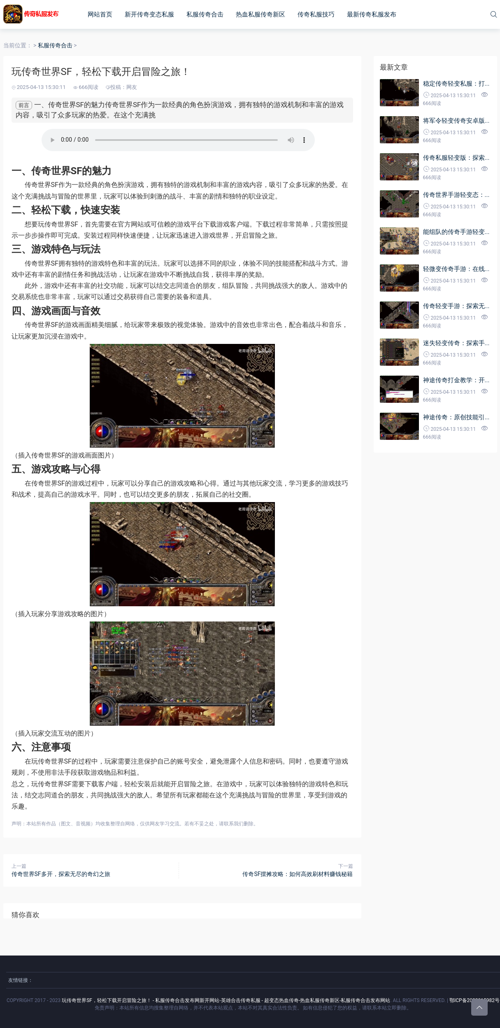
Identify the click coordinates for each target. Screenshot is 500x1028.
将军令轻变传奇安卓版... (456, 120)
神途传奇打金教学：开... (456, 380)
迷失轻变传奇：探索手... (456, 343)
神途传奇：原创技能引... (456, 417)
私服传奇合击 (204, 14)
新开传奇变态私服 (149, 14)
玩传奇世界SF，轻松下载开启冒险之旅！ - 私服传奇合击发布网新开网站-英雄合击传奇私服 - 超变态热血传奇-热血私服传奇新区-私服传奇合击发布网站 (226, 1000)
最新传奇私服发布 (371, 14)
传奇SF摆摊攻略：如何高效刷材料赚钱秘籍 (297, 874)
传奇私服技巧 (316, 14)
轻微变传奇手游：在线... (456, 269)
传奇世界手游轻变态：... (456, 195)
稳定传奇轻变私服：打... (456, 83)
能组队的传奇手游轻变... (456, 232)
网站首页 (100, 14)
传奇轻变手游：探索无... (456, 306)
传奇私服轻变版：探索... (456, 157)
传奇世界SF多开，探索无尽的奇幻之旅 (61, 874)
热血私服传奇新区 (260, 14)
